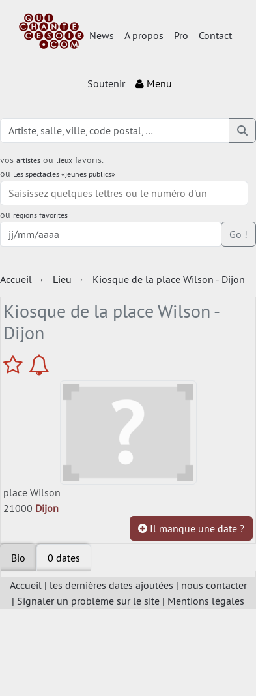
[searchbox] (124, 193)
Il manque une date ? (191, 528)
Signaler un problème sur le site (88, 600)
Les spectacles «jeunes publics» (64, 174)
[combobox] (124, 193)
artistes (28, 160)
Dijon (47, 508)
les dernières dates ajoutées (111, 585)
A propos (144, 35)
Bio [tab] (18, 557)
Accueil (26, 585)
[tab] (63, 557)
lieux (64, 160)
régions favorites (40, 215)
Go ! (238, 234)
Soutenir (106, 83)
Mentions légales (205, 600)
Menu (153, 83)
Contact (215, 35)
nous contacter (214, 585)
